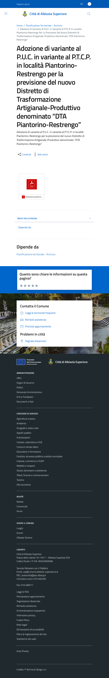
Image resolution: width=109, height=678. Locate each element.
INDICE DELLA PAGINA (54, 218)
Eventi (20, 533)
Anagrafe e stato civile (27, 428)
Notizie (20, 501)
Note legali (22, 624)
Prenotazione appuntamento (31, 596)
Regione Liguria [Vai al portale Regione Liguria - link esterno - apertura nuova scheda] (23, 4)
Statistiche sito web (26, 639)
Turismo (20, 480)
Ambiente (21, 423)
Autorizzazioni (23, 437)
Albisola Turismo (24, 537)
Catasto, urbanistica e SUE (29, 442)
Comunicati (22, 506)
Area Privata (23, 651)
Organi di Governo (25, 382)
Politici (20, 387)
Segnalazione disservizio (28, 601)
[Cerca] (88, 13)
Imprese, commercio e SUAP (30, 461)
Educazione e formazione (29, 451)
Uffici (19, 378)
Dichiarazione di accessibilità (30, 629)
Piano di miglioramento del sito (32, 634)
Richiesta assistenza (26, 606)
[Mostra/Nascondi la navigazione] (6, 13)
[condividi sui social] (24, 154)
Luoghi (20, 528)
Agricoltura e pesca (26, 418)
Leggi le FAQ (23, 592)
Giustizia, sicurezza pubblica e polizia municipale (39, 456)
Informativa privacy (26, 615)
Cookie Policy (23, 620)
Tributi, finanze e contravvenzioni (32, 475)
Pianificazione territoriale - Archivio (36, 254)
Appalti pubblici (24, 433)
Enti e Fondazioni (25, 397)
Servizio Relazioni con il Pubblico (32, 568)
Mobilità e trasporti (26, 466)
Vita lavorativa (24, 484)
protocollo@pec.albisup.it (34, 575)
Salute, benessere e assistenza (32, 470)
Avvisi (19, 511)
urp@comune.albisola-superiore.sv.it (40, 571)
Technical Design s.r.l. (36, 669)
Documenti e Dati (25, 401)
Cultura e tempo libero (27, 447)
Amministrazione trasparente (31, 610)
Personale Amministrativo (29, 392)
